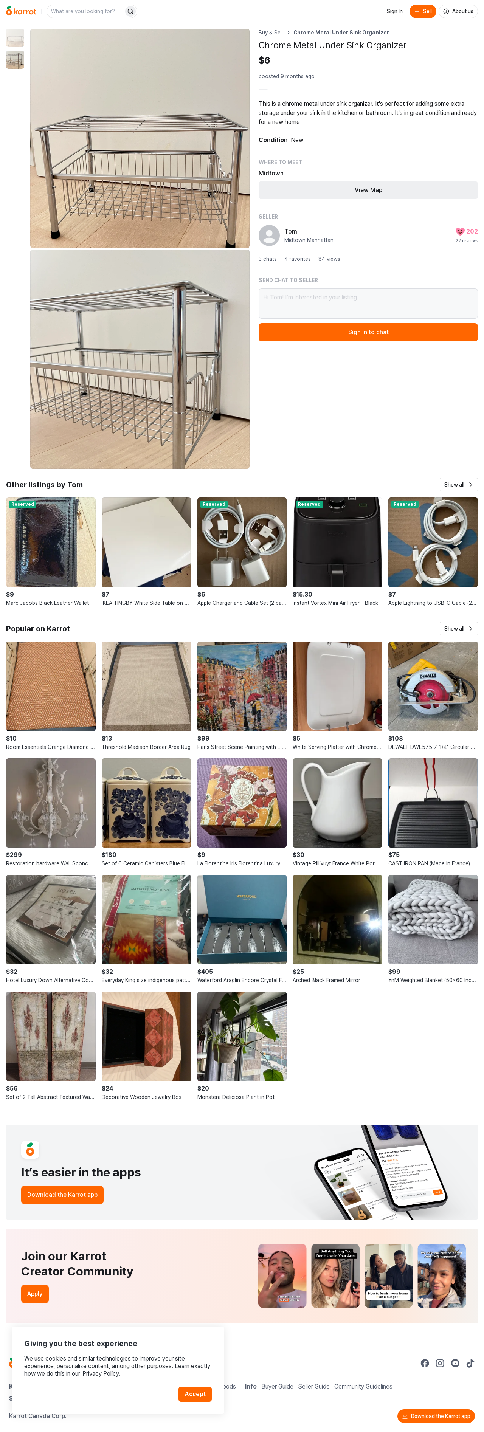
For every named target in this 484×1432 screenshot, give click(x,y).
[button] (459, 484)
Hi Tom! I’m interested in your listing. (368, 303)
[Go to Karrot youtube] (455, 1363)
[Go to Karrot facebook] (425, 1363)
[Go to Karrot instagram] (440, 1363)
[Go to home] (21, 11)
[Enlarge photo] (140, 138)
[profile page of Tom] (269, 235)
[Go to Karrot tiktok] (470, 1363)
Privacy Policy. (101, 1373)
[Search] (130, 11)
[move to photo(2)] (15, 60)
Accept (195, 1394)
